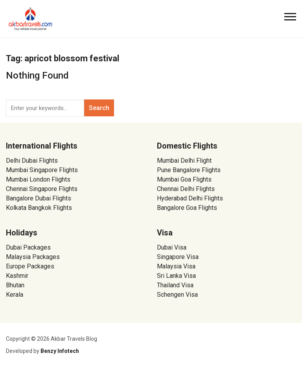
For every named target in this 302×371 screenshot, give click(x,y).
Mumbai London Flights (38, 179)
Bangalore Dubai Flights (38, 198)
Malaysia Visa (176, 266)
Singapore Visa (178, 257)
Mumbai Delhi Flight (184, 160)
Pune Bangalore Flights (189, 170)
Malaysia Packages (33, 257)
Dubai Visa (171, 247)
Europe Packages (30, 266)
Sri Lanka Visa (177, 275)
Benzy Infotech (60, 351)
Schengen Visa (177, 294)
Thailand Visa (175, 285)
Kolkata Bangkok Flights (39, 207)
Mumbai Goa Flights (184, 179)
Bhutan (15, 285)
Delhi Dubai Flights (32, 160)
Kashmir (17, 275)
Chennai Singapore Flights (41, 189)
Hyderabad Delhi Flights (190, 198)
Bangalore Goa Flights (187, 207)
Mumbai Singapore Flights (42, 170)
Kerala (14, 294)
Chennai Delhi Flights (186, 189)
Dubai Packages (28, 247)
